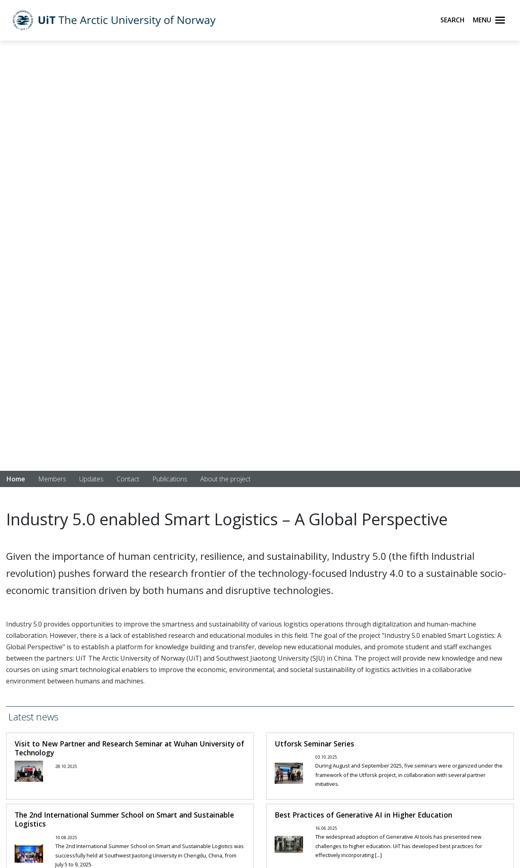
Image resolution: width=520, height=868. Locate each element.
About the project (225, 478)
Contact (128, 478)
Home (15, 478)
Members (52, 478)
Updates (91, 478)
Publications (169, 478)
